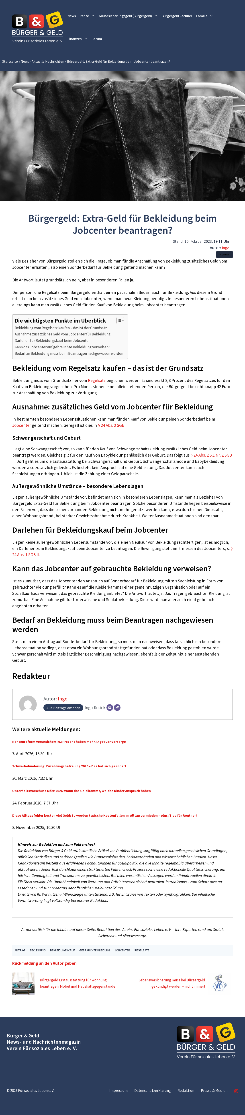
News (71, 16)
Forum (97, 38)
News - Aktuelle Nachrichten (42, 61)
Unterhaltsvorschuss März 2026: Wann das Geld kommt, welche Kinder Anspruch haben (81, 790)
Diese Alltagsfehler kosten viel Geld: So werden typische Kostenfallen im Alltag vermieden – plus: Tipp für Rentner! (104, 815)
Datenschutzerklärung (152, 1090)
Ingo (225, 247)
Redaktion (186, 1090)
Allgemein (224, 254)
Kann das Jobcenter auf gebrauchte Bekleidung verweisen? (62, 347)
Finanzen (78, 38)
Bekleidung (38, 950)
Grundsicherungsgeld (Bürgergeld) (129, 15)
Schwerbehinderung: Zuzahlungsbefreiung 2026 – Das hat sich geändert (69, 766)
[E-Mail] (109, 707)
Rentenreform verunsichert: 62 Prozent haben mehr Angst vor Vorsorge (69, 741)
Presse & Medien (214, 1090)
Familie (205, 15)
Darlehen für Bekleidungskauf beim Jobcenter (52, 340)
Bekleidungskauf (62, 950)
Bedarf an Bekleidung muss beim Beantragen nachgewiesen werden (69, 353)
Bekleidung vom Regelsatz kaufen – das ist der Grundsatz (61, 327)
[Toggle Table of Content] (118, 320)
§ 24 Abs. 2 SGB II (112, 425)
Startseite (10, 61)
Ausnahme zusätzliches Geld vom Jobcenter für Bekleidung (62, 334)
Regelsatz (97, 380)
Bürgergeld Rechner (177, 16)
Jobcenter (21, 425)
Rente (88, 15)
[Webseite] (117, 707)
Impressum (118, 1090)
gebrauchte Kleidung (94, 950)
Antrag (19, 950)
